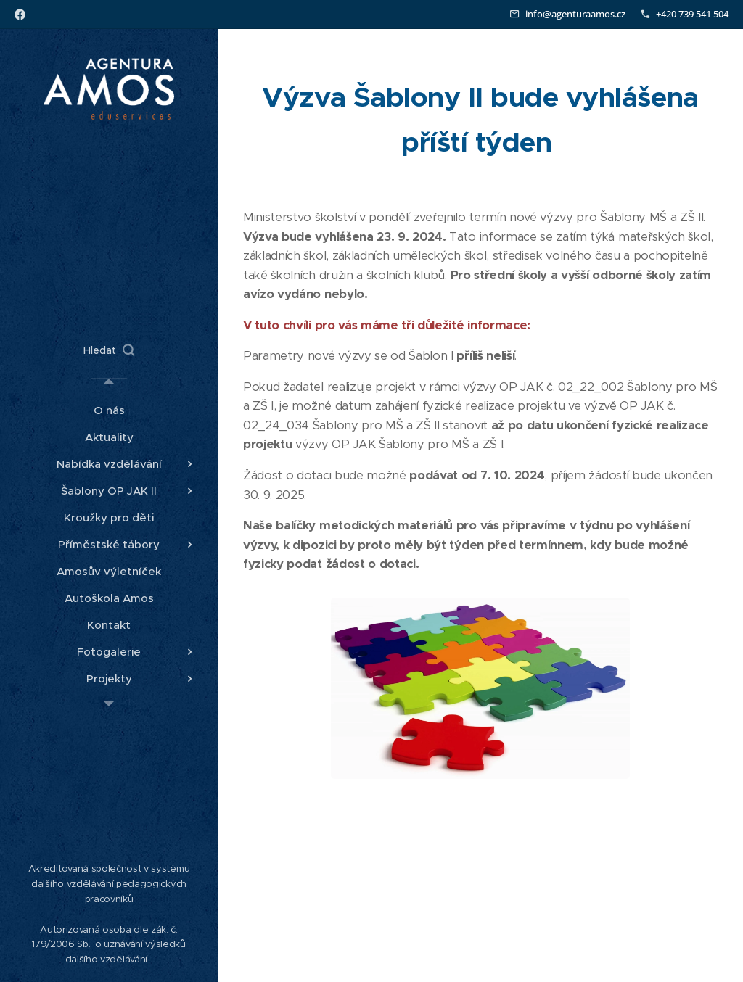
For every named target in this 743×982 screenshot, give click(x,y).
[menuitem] (108, 410)
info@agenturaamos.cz (575, 13)
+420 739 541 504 (692, 13)
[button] (108, 350)
